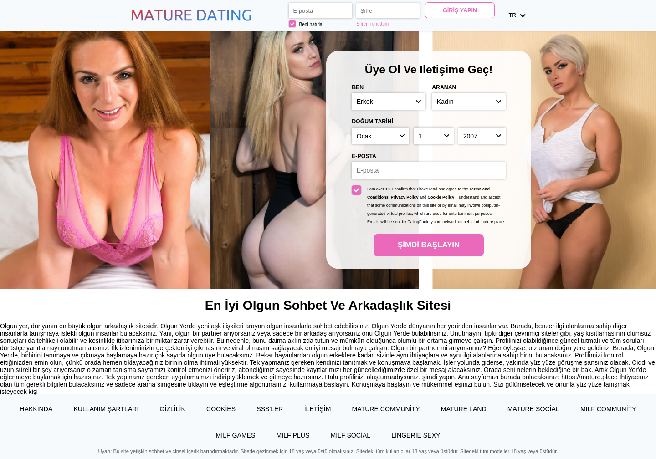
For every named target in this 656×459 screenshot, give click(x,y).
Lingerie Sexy (415, 435)
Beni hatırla (306, 23)
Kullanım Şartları (105, 409)
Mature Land (464, 409)
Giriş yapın (460, 10)
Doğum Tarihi (372, 121)
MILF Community (608, 409)
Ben (358, 87)
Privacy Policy (405, 197)
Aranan (444, 87)
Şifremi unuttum (372, 23)
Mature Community (386, 409)
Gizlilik (172, 409)
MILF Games (236, 435)
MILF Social (350, 435)
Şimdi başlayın (429, 244)
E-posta (364, 156)
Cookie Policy (441, 197)
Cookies (221, 409)
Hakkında (36, 409)
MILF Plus (293, 435)
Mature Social (533, 409)
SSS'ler (269, 409)
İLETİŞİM (317, 409)
